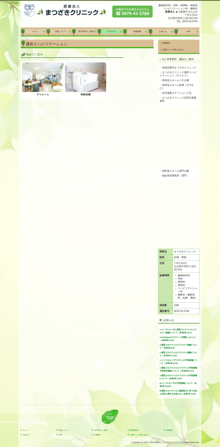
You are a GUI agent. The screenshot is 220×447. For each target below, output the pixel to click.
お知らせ (163, 31)
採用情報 (137, 31)
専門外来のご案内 (86, 31)
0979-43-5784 (190, 21)
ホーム (35, 31)
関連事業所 (112, 31)
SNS (188, 31)
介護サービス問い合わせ (173, 50)
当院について (61, 31)
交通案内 (166, 43)
